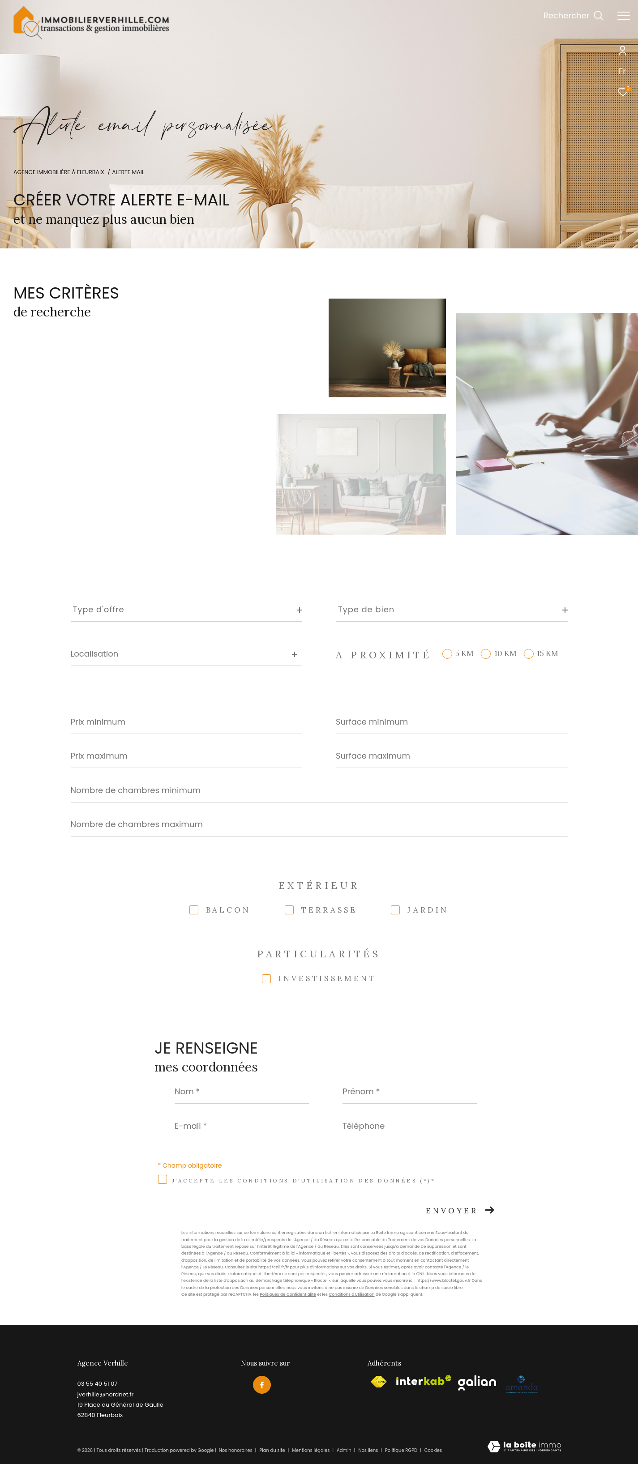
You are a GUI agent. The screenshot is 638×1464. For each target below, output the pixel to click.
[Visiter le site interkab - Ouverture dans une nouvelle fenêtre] (423, 1380)
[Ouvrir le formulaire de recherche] (574, 15)
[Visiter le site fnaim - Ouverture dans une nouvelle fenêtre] (379, 1381)
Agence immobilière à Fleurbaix (58, 172)
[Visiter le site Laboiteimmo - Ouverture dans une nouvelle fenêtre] (524, 1447)
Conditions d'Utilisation (351, 1294)
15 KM (547, 653)
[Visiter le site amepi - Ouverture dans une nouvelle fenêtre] (521, 1384)
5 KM (464, 653)
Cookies (433, 1450)
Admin (344, 1450)
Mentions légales (311, 1450)
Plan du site (272, 1450)
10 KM (505, 653)
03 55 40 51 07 (97, 1383)
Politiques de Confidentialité (288, 1294)
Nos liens (368, 1450)
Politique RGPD (401, 1450)
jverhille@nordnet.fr (105, 1394)
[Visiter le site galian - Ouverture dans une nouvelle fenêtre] (477, 1383)
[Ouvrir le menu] (623, 15)
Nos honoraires (236, 1450)
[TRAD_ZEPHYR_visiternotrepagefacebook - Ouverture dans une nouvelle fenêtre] (262, 1385)
